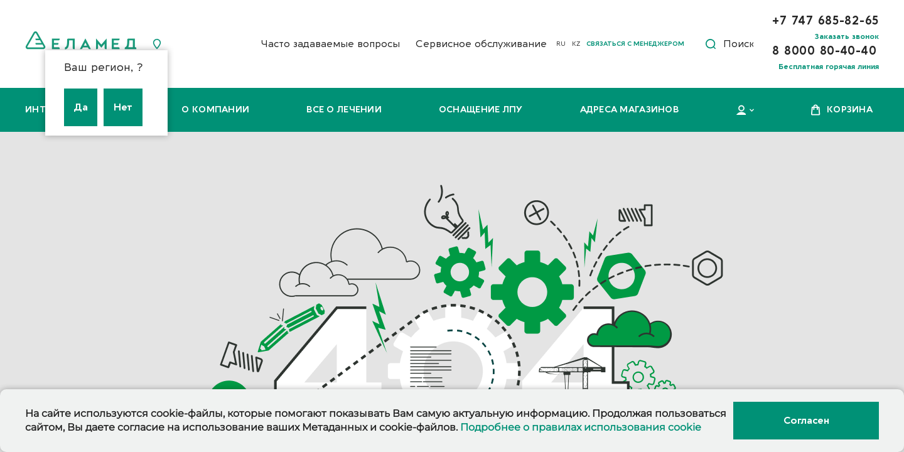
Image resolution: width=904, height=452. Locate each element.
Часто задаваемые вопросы (330, 44)
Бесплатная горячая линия (828, 66)
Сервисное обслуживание (481, 44)
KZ (576, 44)
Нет (123, 107)
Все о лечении (344, 109)
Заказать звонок (847, 36)
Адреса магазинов (629, 109)
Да (80, 107)
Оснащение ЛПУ (481, 109)
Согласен (806, 420)
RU (561, 44)
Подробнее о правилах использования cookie (580, 427)
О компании (215, 109)
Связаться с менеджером (635, 44)
